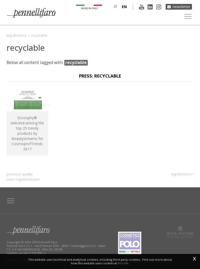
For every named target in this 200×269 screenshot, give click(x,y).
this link (123, 263)
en (124, 6)
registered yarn (27, 179)
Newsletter (181, 6)
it (115, 6)
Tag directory (17, 35)
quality (27, 174)
